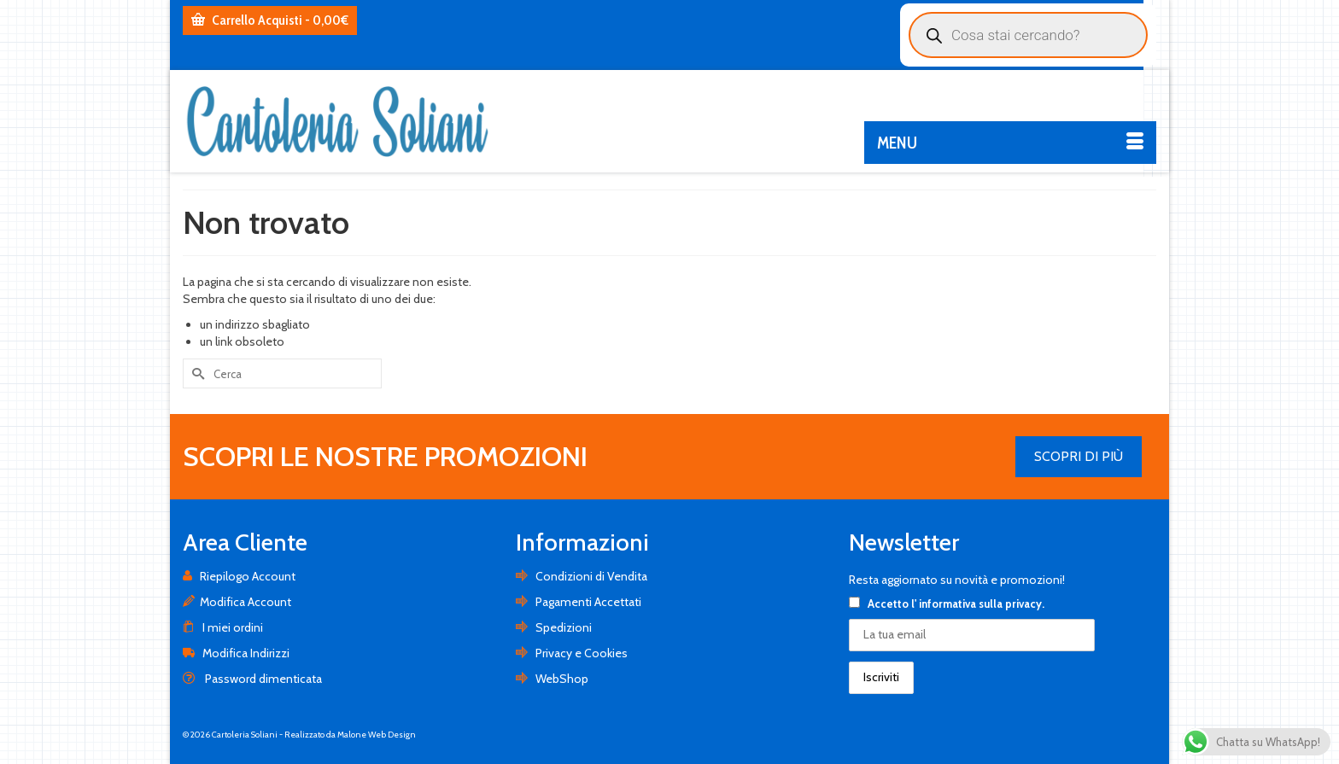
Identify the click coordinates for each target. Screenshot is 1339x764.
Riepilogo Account (239, 576)
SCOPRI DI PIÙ (1078, 456)
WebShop (552, 678)
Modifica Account (237, 601)
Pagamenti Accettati (578, 601)
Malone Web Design (376, 734)
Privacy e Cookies (572, 653)
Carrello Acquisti (269, 20)
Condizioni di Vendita (581, 576)
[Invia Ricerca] (195, 373)
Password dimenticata (252, 678)
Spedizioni (554, 627)
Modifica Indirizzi (236, 653)
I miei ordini (223, 627)
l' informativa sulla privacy (976, 603)
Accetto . (946, 603)
